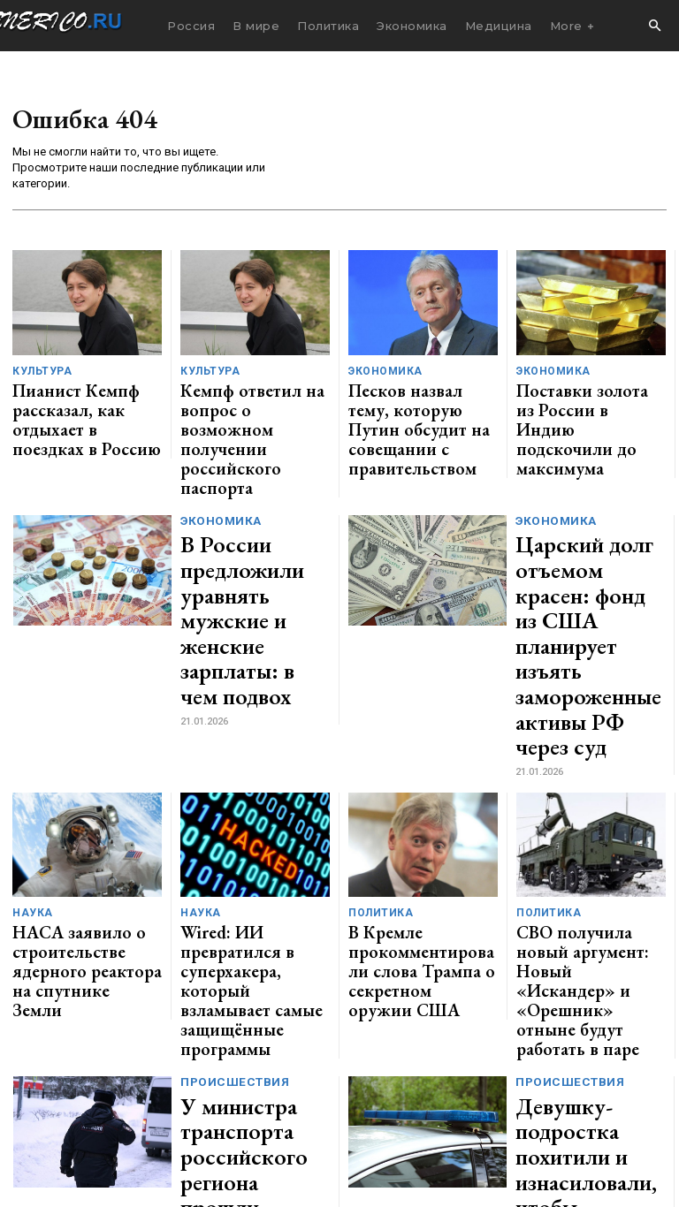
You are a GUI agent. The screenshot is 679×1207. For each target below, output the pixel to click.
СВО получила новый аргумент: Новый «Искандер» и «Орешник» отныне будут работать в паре (590, 764)
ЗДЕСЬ (173, 1112)
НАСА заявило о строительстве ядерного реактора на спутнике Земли (78, 757)
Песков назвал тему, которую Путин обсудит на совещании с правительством (423, 407)
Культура (39, 371)
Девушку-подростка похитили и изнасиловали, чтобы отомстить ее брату (584, 872)
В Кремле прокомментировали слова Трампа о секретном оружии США (422, 757)
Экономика (381, 371)
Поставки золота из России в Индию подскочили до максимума (589, 400)
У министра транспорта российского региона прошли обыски (251, 872)
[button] (654, 26)
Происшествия (232, 828)
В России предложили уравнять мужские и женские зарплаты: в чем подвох (255, 508)
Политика (377, 721)
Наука (29, 721)
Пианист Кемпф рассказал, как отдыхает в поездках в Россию (82, 400)
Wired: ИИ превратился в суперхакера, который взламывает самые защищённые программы (251, 757)
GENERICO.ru (136, 1099)
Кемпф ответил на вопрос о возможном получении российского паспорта (251, 400)
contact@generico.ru (359, 1112)
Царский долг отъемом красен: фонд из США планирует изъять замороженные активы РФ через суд (584, 518)
